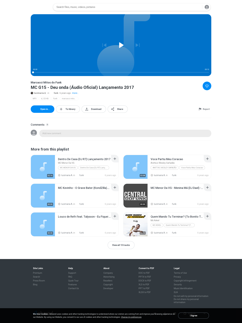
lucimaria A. (38, 93)
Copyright (108, 284)
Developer (108, 288)
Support (72, 273)
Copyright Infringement (185, 280)
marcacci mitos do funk (70, 99)
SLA (176, 292)
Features (72, 284)
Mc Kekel (157, 225)
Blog (35, 284)
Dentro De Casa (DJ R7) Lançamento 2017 (94, 168)
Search (36, 277)
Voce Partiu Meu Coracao (192, 168)
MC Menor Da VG (68, 168)
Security (178, 284)
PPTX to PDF (145, 277)
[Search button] (198, 7)
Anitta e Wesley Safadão (165, 168)
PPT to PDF (144, 288)
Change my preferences (131, 317)
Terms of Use (180, 273)
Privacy (177, 277)
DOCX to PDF (145, 280)
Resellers (107, 280)
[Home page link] (41, 7)
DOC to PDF (144, 273)
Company (108, 273)
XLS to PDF (144, 284)
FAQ (70, 277)
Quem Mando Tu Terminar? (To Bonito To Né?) (180, 225)
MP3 (34, 99)
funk (54, 93)
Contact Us (73, 288)
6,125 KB (45, 99)
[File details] (43, 167)
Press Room (39, 280)
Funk (55, 99)
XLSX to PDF (145, 292)
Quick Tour (73, 280)
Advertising (109, 277)
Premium (37, 273)
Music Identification (183, 288)
